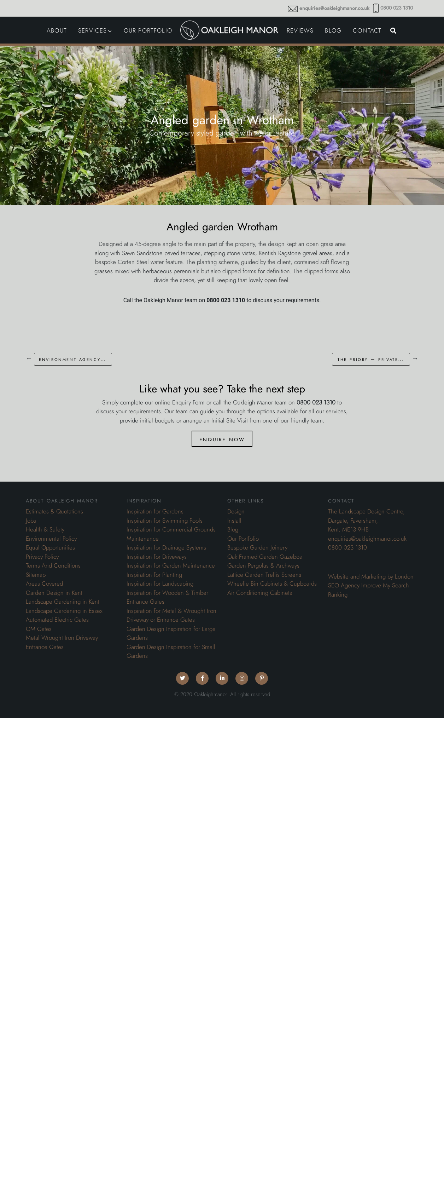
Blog (232, 529)
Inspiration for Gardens (155, 511)
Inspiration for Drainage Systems (166, 547)
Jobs (31, 520)
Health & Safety (45, 529)
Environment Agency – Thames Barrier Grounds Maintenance (75, 359)
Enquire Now (222, 439)
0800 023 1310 (396, 8)
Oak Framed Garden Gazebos (264, 556)
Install (234, 520)
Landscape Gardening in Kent (62, 601)
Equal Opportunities (50, 547)
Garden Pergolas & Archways (263, 565)
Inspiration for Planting (154, 574)
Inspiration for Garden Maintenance (171, 565)
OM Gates (39, 629)
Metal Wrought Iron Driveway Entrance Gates (62, 642)
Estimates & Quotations (54, 511)
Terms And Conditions (53, 565)
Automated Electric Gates (57, 619)
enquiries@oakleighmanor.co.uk (334, 8)
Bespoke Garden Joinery (257, 547)
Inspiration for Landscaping (160, 583)
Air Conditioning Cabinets (259, 592)
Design (236, 511)
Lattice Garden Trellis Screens (264, 574)
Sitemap (36, 574)
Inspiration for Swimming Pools (165, 520)
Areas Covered (44, 583)
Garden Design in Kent (54, 592)
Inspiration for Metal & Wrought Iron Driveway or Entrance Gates (171, 615)
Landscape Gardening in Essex (64, 611)
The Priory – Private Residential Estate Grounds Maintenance (374, 359)
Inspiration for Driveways (157, 556)
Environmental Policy (51, 538)
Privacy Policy (42, 556)
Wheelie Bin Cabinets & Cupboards (272, 583)
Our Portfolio (243, 538)
